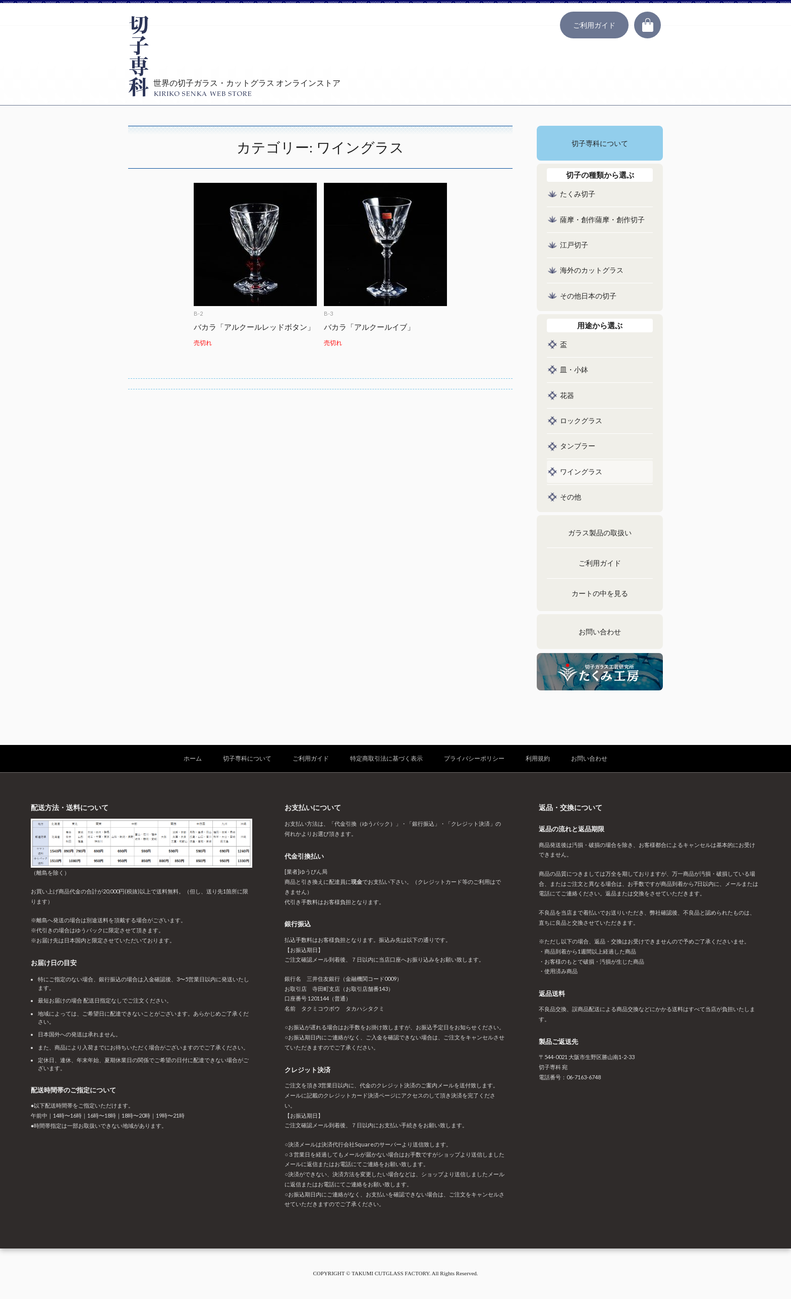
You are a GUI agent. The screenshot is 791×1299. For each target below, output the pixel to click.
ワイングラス (581, 472)
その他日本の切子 (588, 296)
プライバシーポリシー (474, 758)
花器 (567, 395)
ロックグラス (581, 421)
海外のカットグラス (592, 270)
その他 (570, 497)
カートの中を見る (600, 593)
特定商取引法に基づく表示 (386, 758)
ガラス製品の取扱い (600, 533)
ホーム (193, 758)
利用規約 (538, 758)
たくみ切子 (577, 194)
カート (647, 25)
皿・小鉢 (574, 370)
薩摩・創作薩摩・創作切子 (602, 220)
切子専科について (600, 143)
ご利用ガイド (594, 25)
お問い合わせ (600, 632)
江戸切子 (574, 245)
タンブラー (577, 446)
